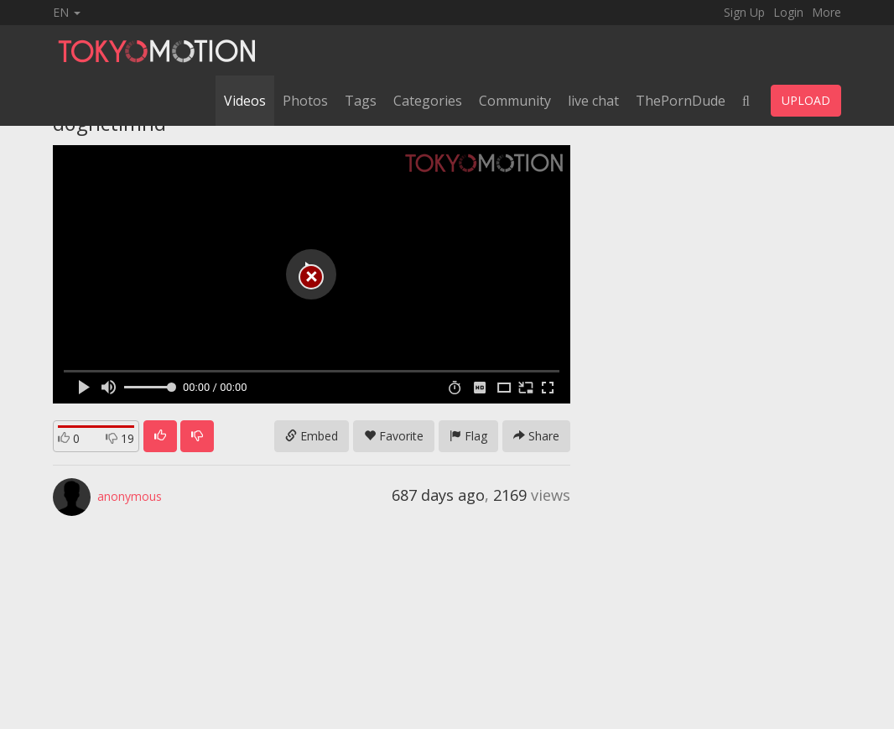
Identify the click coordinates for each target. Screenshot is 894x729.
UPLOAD (806, 100)
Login (788, 12)
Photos (305, 100)
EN (67, 12)
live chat (593, 100)
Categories (427, 100)
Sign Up (744, 12)
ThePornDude (680, 100)
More (826, 12)
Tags (361, 100)
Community (515, 100)
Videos (245, 100)
